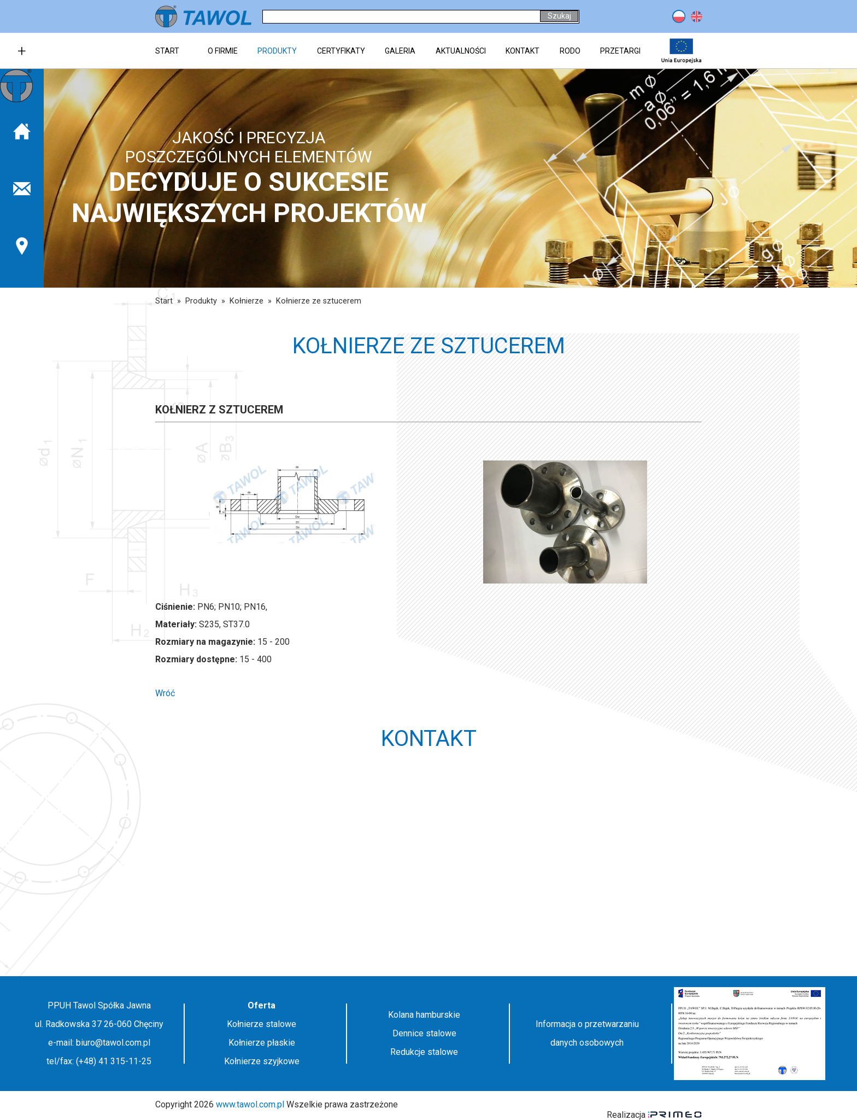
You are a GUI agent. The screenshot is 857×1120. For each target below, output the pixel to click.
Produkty (201, 301)
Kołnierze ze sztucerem (318, 301)
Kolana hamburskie (424, 1015)
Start (164, 301)
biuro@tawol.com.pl (113, 1042)
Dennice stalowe (424, 1033)
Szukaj (559, 15)
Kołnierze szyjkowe (262, 1061)
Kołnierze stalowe (261, 1024)
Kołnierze (246, 301)
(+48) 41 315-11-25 (113, 1061)
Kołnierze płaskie (261, 1042)
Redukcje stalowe (424, 1052)
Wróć (165, 693)
